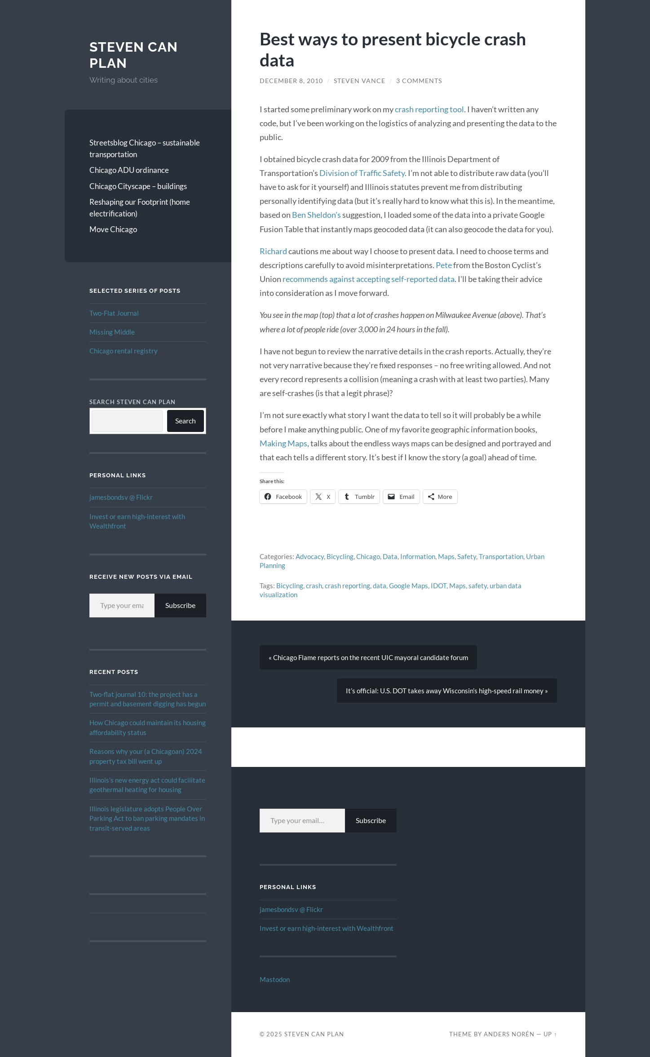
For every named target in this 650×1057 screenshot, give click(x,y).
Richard (273, 251)
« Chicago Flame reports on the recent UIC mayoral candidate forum (368, 657)
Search (185, 420)
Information (417, 556)
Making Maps (283, 443)
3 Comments (419, 80)
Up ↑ (550, 1034)
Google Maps (408, 585)
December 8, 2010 (291, 80)
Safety (466, 556)
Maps (446, 556)
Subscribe (180, 605)
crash (314, 585)
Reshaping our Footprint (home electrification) (139, 207)
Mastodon (275, 979)
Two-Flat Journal (114, 313)
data (379, 585)
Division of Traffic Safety (362, 173)
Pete (444, 265)
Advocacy (310, 556)
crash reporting (347, 585)
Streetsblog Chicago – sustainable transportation (144, 148)
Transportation (501, 556)
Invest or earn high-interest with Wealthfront (327, 928)
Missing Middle (112, 332)
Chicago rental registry (123, 351)
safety (478, 585)
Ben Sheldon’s (316, 215)
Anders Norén (509, 1034)
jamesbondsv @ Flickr (121, 497)
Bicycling (340, 556)
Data (390, 556)
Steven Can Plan (314, 1034)
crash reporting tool (429, 109)
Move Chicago (113, 229)
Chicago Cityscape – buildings (138, 186)
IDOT (439, 585)
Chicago (368, 556)
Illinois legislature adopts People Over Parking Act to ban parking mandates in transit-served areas (147, 818)
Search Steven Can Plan (132, 401)
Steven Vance (359, 80)
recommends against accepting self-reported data (369, 279)
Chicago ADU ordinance (129, 170)
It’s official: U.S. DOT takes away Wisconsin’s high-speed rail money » (447, 691)
